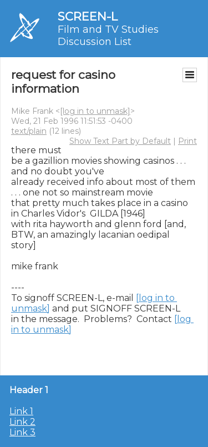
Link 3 (22, 432)
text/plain (29, 131)
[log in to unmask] (95, 111)
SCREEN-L (88, 16)
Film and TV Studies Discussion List (108, 35)
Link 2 (22, 421)
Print (187, 141)
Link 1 (21, 411)
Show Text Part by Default (120, 141)
